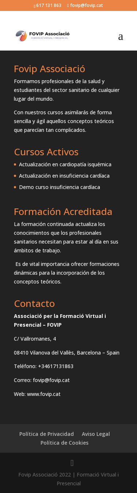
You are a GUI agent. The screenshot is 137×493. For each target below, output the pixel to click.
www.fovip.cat (44, 393)
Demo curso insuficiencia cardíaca (59, 187)
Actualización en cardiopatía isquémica (65, 164)
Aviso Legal (96, 433)
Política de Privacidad (46, 433)
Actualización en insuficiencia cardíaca (64, 175)
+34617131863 (55, 366)
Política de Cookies (64, 442)
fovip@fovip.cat (51, 380)
